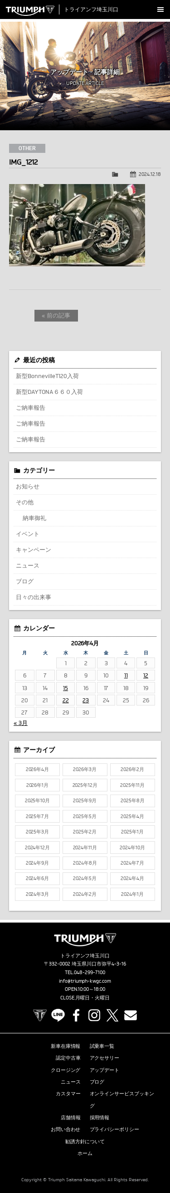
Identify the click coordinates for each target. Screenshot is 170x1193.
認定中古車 (68, 1058)
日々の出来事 (33, 597)
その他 (25, 502)
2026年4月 (37, 769)
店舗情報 (71, 1117)
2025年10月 (37, 800)
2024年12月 (37, 847)
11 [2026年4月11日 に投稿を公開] (126, 675)
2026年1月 (37, 785)
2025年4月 (132, 816)
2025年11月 (132, 785)
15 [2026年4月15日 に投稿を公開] (65, 687)
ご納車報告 (30, 407)
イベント (27, 533)
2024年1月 (132, 894)
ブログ (25, 581)
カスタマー (68, 1093)
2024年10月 (132, 847)
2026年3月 (85, 769)
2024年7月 (132, 863)
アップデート (105, 1070)
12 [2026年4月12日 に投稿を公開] (145, 675)
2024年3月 (37, 894)
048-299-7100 (89, 972)
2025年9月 (85, 800)
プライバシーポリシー (115, 1129)
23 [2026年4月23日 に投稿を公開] (86, 700)
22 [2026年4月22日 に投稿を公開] (66, 700)
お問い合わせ (66, 1129)
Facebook (76, 1015)
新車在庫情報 (66, 1046)
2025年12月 (85, 785)
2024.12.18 (150, 174)
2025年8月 (133, 800)
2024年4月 (132, 878)
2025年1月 (132, 831)
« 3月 (21, 722)
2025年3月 (37, 831)
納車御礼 (34, 517)
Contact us (130, 1015)
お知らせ (27, 486)
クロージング (66, 1070)
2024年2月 (85, 894)
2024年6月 (37, 878)
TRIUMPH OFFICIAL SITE (40, 1015)
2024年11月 (85, 847)
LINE (58, 1015)
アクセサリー (105, 1058)
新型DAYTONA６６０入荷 (49, 391)
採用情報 (100, 1117)
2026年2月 (132, 769)
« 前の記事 (56, 315)
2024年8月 (85, 863)
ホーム (85, 1153)
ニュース (27, 565)
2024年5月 (85, 878)
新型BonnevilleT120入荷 (47, 375)
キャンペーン (33, 549)
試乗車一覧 (102, 1046)
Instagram (94, 1015)
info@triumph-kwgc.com (85, 981)
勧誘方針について (85, 1141)
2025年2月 (85, 831)
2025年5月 (85, 816)
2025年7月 (37, 816)
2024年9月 (37, 863)
